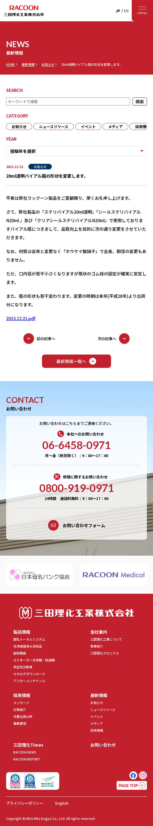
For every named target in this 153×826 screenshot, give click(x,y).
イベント (88, 126)
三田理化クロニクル (104, 653)
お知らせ (47, 64)
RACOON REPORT (26, 759)
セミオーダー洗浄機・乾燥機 (34, 660)
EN (126, 11)
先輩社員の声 (22, 716)
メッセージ (21, 702)
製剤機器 (19, 653)
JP (118, 11)
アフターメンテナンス (29, 680)
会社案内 (98, 632)
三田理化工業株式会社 (76, 613)
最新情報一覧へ (76, 361)
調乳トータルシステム (29, 639)
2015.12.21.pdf (20, 318)
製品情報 (21, 632)
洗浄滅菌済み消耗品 (27, 646)
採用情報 (21, 695)
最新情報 (28, 64)
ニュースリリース (53, 126)
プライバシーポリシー (24, 803)
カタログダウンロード (29, 674)
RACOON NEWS (24, 752)
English (62, 803)
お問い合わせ (103, 745)
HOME (10, 64)
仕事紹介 (19, 709)
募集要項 (19, 723)
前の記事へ (39, 338)
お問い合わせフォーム (76, 525)
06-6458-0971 (76, 445)
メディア (115, 126)
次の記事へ (114, 338)
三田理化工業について (106, 639)
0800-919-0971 (76, 488)
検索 (139, 101)
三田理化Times (28, 745)
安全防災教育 (22, 667)
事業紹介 (96, 646)
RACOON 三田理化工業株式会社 (24, 10)
